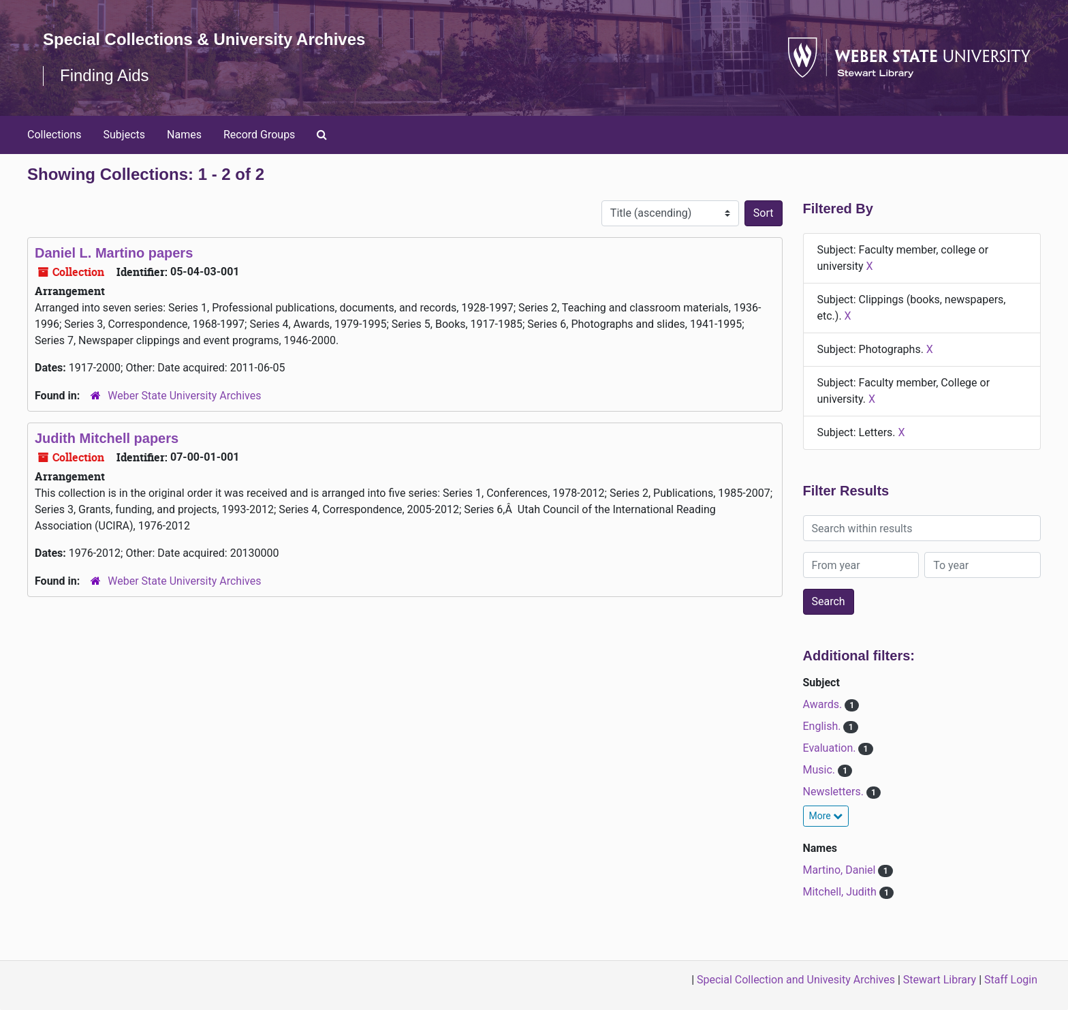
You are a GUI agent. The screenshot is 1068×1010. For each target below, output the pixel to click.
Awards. (824, 704)
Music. (820, 769)
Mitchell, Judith (841, 891)
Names (184, 134)
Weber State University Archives (184, 395)
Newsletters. (834, 791)
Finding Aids (104, 75)
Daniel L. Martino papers (114, 252)
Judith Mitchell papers (106, 438)
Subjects (124, 134)
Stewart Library (939, 979)
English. (823, 726)
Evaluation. (831, 747)
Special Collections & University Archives (204, 39)
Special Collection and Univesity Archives (796, 979)
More (826, 815)
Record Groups (259, 134)
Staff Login (1010, 979)
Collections (54, 134)
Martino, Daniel (841, 869)
